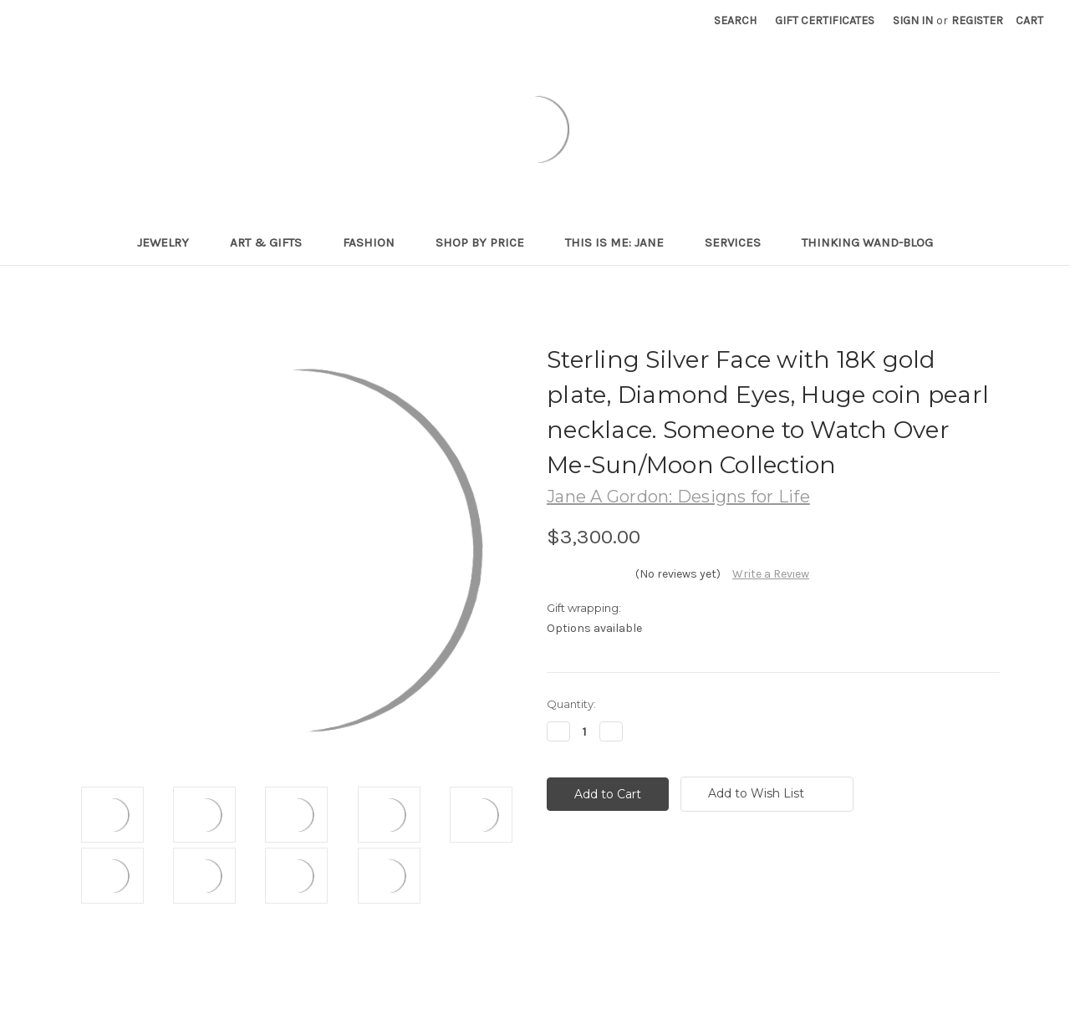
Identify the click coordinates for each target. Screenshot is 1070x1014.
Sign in (913, 20)
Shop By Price (487, 242)
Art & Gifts (273, 242)
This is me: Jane (621, 242)
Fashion (376, 242)
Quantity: (571, 704)
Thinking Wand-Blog (867, 242)
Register (977, 20)
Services (740, 242)
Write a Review (770, 574)
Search (735, 20)
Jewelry (170, 242)
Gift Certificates (824, 20)
